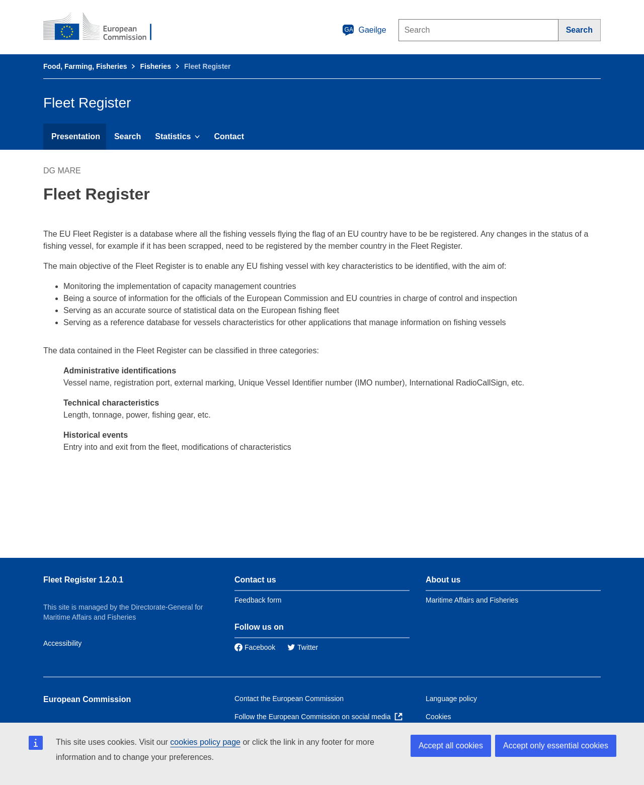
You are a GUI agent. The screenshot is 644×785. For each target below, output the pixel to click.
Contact (229, 136)
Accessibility (62, 643)
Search (127, 136)
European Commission (87, 699)
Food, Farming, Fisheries (85, 66)
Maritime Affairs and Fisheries (472, 600)
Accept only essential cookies (555, 745)
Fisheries (155, 66)
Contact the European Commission (289, 699)
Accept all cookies (451, 745)
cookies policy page (205, 742)
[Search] (579, 30)
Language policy (451, 699)
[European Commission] (104, 27)
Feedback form (257, 600)
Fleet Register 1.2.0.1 (83, 579)
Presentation (75, 136)
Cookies (438, 717)
